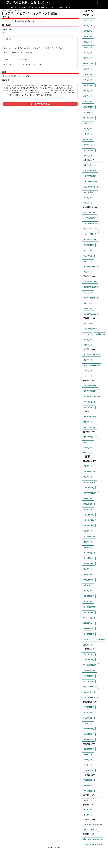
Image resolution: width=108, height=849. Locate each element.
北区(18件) (87, 112)
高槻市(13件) (87, 198)
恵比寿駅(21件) (88, 525)
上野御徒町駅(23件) (90, 520)
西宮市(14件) (87, 453)
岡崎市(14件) (87, 308)
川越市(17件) (87, 371)
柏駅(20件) (87, 785)
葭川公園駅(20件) (89, 791)
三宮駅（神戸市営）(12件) (92, 845)
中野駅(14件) (87, 574)
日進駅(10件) (87, 765)
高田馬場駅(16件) (89, 553)
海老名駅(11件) (88, 729)
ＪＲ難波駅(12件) (89, 692)
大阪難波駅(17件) (89, 670)
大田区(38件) (87, 53)
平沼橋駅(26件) (88, 707)
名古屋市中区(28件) (90, 281)
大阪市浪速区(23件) (90, 181)
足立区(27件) (87, 74)
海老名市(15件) (88, 245)
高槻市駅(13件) (88, 681)
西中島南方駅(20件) (90, 665)
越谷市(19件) (87, 360)
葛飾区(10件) (87, 156)
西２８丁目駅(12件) (90, 830)
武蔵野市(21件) (88, 107)
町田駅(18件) (87, 531)
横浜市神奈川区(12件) (91, 267)
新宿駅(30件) (87, 509)
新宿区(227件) (88, 20)
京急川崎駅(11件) (89, 718)
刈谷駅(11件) (87, 754)
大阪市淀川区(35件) (90, 176)
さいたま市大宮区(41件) (91, 354)
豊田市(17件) (87, 292)
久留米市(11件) (88, 407)
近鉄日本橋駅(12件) (90, 687)
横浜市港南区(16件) (90, 239)
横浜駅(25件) (87, 712)
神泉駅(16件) (87, 542)
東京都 (4, 10)
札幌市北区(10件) (89, 427)
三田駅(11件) (87, 601)
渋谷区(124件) (88, 26)
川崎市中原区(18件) (90, 234)
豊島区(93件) (87, 36)
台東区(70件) (87, 42)
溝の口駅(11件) (88, 734)
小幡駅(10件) (87, 760)
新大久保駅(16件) (89, 536)
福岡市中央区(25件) (90, 391)
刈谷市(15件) (87, 303)
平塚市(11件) (87, 272)
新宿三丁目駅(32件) (90, 493)
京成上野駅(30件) (89, 504)
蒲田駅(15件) (87, 569)
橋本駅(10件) (87, 815)
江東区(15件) (87, 129)
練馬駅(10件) (87, 645)
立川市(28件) (87, 69)
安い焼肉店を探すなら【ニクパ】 (29, 2)
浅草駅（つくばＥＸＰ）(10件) (94, 639)
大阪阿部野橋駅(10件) (91, 697)
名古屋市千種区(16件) (91, 298)
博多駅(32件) (87, 809)
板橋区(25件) (87, 80)
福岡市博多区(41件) (90, 385)
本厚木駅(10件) (88, 739)
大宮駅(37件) (87, 800)
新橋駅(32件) (87, 498)
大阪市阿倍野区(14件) (91, 187)
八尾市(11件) (87, 203)
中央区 (10, 10)
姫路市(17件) (87, 442)
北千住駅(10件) (88, 628)
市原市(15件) (87, 340)
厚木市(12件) (87, 261)
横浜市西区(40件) (89, 212)
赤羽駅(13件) (87, 591)
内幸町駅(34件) (88, 488)
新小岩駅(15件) (88, 563)
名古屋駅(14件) (88, 749)
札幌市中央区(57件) (90, 416)
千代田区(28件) (88, 63)
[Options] (99, 3)
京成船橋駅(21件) (89, 780)
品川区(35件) (87, 58)
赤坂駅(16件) (87, 547)
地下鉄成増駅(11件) (90, 607)
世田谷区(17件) (88, 118)
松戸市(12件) (87, 345)
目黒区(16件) (87, 123)
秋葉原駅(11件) (88, 623)
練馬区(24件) (87, 91)
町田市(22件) (87, 101)
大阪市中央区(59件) (90, 170)
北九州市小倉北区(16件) (91, 396)
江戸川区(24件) (88, 85)
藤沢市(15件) (87, 250)
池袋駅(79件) (87, 466)
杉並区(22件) (87, 96)
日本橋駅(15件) (88, 676)
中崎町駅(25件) (88, 660)
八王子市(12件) (88, 150)
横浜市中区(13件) (89, 256)
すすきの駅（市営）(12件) (92, 824)
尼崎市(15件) (87, 448)
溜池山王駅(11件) (89, 618)
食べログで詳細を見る (40, 104)
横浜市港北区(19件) (90, 229)
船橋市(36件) (87, 323)
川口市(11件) (87, 376)
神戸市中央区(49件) (90, 437)
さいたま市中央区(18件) (91, 365)
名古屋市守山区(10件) (91, 314)
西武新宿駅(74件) (89, 471)
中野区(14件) (87, 134)
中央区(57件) (87, 47)
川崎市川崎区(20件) (90, 223)
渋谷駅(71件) (87, 477)
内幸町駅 (18, 10)
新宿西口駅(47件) (89, 482)
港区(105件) (87, 31)
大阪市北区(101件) (89, 165)
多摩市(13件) (87, 145)
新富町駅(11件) (88, 612)
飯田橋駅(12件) (88, 596)
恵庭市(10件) (87, 422)
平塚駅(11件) (87, 723)
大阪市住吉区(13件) (90, 192)
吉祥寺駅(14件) (88, 580)
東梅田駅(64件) (88, 654)
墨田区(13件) (87, 139)
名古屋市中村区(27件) (91, 287)
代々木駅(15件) (88, 558)
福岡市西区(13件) (89, 402)
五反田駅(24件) (88, 515)
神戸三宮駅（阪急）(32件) (92, 839)
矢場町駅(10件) (88, 770)
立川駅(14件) (87, 585)
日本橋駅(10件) (88, 634)
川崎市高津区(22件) (90, 218)
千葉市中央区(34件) (90, 329)
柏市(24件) (87, 334)
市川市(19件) (100, 334)
